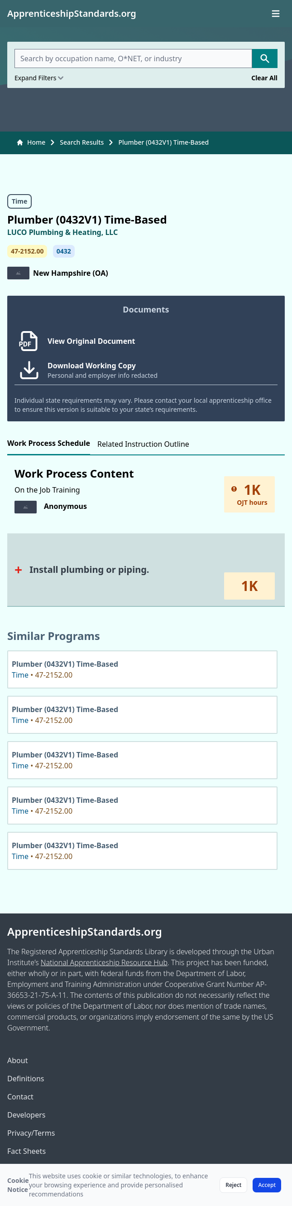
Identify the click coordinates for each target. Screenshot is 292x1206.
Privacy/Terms (31, 1133)
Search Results (82, 142)
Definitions (25, 1079)
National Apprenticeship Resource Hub (104, 962)
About (17, 1060)
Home (30, 142)
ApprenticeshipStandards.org (84, 931)
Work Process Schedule (48, 443)
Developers (26, 1115)
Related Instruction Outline (143, 444)
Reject (233, 1185)
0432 (64, 251)
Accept (267, 1185)
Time (19, 201)
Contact (20, 1097)
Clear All (264, 77)
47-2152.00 (27, 251)
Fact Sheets (26, 1151)
